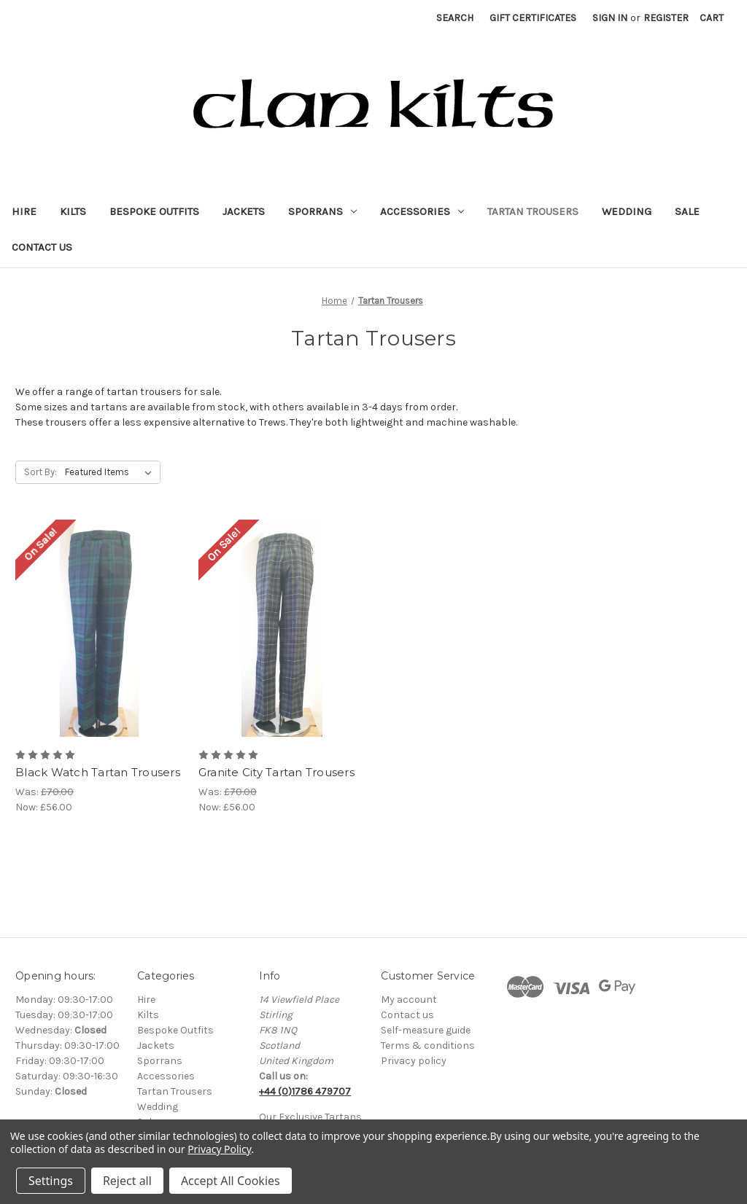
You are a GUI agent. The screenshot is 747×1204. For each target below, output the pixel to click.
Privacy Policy (219, 1149)
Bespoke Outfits (154, 211)
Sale (687, 211)
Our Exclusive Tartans (310, 1117)
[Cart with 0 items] (712, 18)
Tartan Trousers (532, 211)
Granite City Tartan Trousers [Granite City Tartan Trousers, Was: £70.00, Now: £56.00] (276, 772)
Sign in (609, 18)
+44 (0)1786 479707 (305, 1091)
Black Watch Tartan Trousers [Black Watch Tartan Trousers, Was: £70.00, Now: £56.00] (97, 772)
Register (666, 18)
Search (454, 18)
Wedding (626, 211)
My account (409, 999)
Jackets (243, 211)
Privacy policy (413, 1061)
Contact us (407, 1015)
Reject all (127, 1181)
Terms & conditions (428, 1045)
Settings (50, 1181)
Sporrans (322, 211)
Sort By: (40, 471)
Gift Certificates (532, 18)
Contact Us (42, 247)
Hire (24, 211)
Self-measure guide (426, 1030)
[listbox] (111, 472)
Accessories (422, 211)
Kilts (73, 211)
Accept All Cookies (230, 1181)
